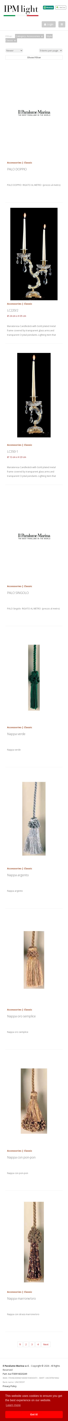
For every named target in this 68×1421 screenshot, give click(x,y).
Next (45, 1344)
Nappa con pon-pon (21, 1157)
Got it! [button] (34, 1414)
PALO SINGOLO (18, 593)
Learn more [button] (13, 1405)
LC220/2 (12, 310)
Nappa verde (16, 734)
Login (48, 24)
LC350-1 (12, 451)
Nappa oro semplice (21, 1016)
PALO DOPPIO (17, 169)
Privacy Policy (10, 1386)
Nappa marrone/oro (21, 1298)
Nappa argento (18, 875)
